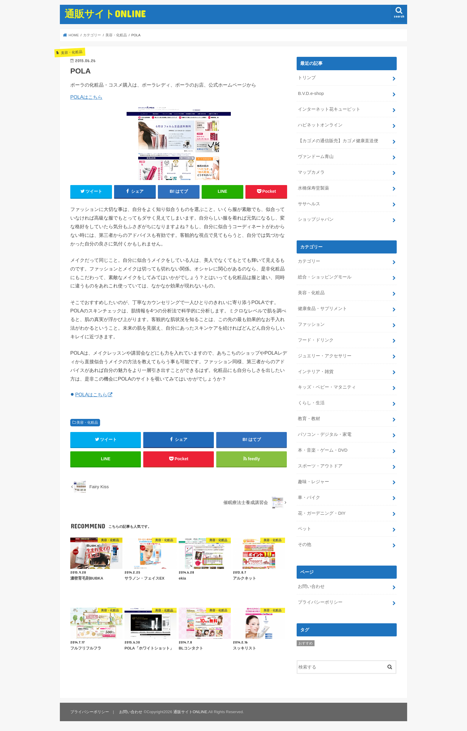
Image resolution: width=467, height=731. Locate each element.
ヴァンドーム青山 (316, 156)
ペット (304, 528)
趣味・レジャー (313, 481)
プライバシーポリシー (320, 602)
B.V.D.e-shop (311, 93)
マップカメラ (311, 172)
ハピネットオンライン (320, 125)
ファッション (311, 324)
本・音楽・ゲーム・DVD (322, 450)
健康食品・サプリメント (322, 308)
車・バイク (309, 497)
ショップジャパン (316, 219)
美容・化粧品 (87, 422)
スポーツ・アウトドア (320, 466)
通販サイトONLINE (105, 13)
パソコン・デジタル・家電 (324, 434)
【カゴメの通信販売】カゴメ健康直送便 (338, 140)
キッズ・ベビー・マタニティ (327, 387)
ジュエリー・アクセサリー (324, 355)
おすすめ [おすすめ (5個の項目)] (305, 643)
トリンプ (307, 77)
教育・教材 (309, 418)
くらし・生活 (311, 402)
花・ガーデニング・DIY (321, 513)
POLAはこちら (86, 97)
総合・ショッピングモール (324, 277)
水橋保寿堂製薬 (313, 188)
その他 (304, 544)
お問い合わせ (311, 586)
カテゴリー (309, 261)
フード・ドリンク (316, 340)
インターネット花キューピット (329, 109)
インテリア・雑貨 (316, 371)
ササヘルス (309, 203)
